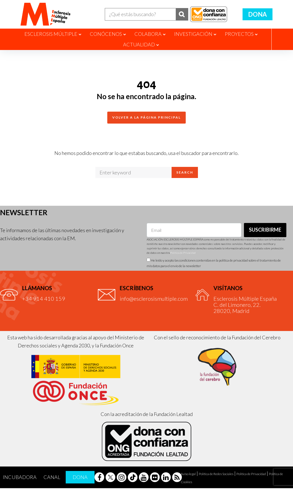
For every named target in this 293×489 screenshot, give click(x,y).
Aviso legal (188, 475)
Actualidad (139, 45)
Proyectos (239, 35)
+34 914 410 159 (43, 299)
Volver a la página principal (146, 118)
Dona (257, 14)
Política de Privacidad (183, 253)
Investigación (193, 35)
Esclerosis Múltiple (50, 35)
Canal (52, 478)
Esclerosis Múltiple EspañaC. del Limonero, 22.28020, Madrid (245, 305)
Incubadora (20, 478)
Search (184, 173)
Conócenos (106, 35)
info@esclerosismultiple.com (154, 299)
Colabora (148, 35)
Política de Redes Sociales (216, 475)
